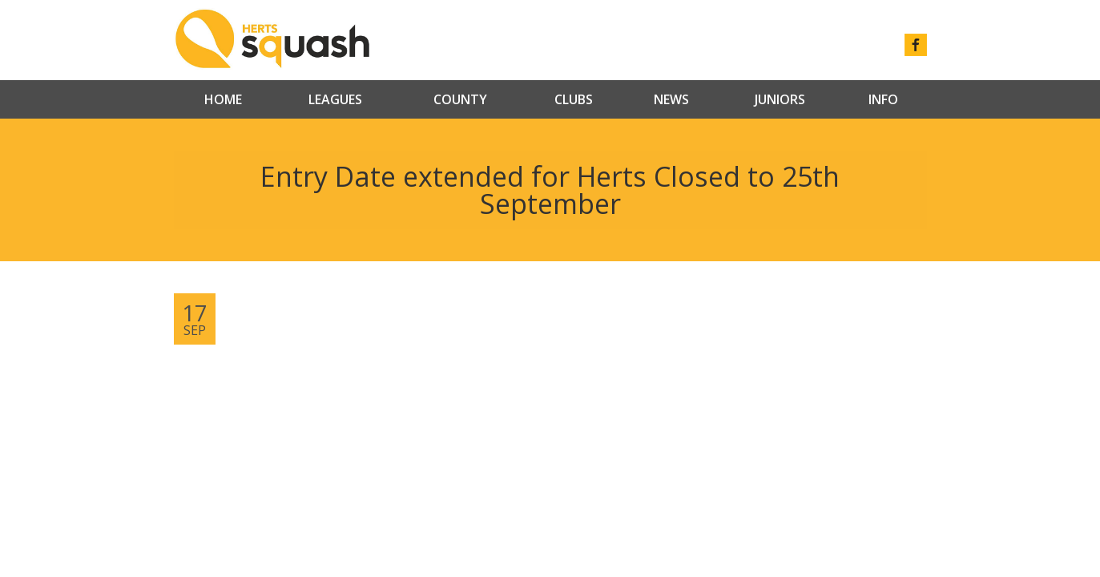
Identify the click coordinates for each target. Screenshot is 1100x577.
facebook (916, 45)
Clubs (573, 99)
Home (223, 99)
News (671, 99)
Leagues (335, 99)
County (460, 99)
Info (883, 99)
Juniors (780, 99)
